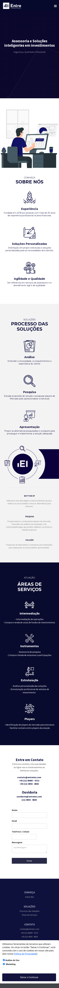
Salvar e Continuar (29, 977)
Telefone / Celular (20, 831)
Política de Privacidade (25, 954)
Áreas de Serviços (29, 915)
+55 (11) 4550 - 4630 (29, 936)
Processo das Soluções (29, 911)
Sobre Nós (29, 897)
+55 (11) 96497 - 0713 (29, 933)
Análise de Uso (11, 960)
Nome (14, 810)
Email (14, 821)
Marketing (9, 964)
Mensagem (17, 842)
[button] (55, 4)
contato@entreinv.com (29, 929)
